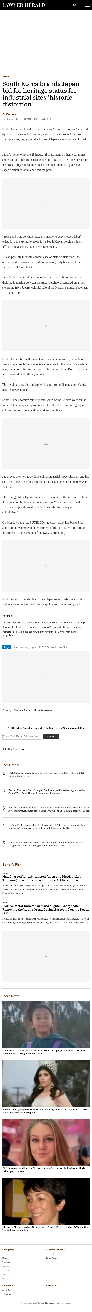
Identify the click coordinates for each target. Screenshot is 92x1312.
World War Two (59, 647)
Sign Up (50, 736)
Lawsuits (6, 1274)
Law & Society (7, 1266)
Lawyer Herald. (45, 1303)
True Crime (6, 1262)
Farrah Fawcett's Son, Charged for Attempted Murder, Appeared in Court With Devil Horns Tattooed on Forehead (46, 792)
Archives (5, 1254)
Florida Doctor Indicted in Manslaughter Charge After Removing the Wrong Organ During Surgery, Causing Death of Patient (45, 909)
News (5, 76)
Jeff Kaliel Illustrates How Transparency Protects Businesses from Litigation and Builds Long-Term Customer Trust (46, 844)
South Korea (20, 647)
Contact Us (6, 1294)
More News (10, 996)
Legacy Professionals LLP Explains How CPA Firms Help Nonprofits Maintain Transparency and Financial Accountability (46, 826)
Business (6, 1270)
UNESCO (43, 647)
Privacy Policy (51, 1258)
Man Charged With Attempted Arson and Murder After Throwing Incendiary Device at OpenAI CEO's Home (41, 878)
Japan (33, 647)
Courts (5, 1278)
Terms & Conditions (54, 1254)
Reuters (11, 114)
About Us (6, 1290)
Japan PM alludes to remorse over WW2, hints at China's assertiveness (44, 627)
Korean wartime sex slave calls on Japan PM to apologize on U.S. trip (43, 622)
